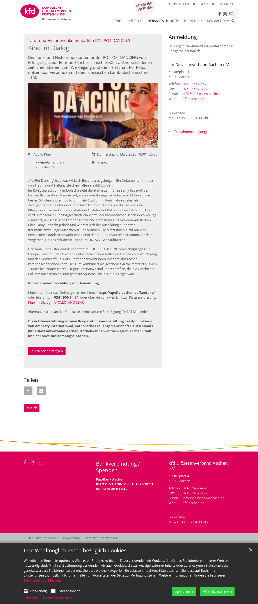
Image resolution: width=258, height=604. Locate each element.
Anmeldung (183, 37)
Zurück (31, 408)
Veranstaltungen (163, 20)
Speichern (184, 591)
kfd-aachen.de (193, 98)
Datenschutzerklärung (42, 580)
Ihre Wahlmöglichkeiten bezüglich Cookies (75, 550)
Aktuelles (134, 20)
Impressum (31, 597)
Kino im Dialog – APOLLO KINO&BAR (56, 302)
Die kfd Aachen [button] (214, 20)
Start (117, 20)
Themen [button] (189, 20)
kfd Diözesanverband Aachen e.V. (199, 64)
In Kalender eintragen (47, 351)
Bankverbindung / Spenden (118, 466)
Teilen (31, 380)
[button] (232, 21)
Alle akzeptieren (217, 591)
